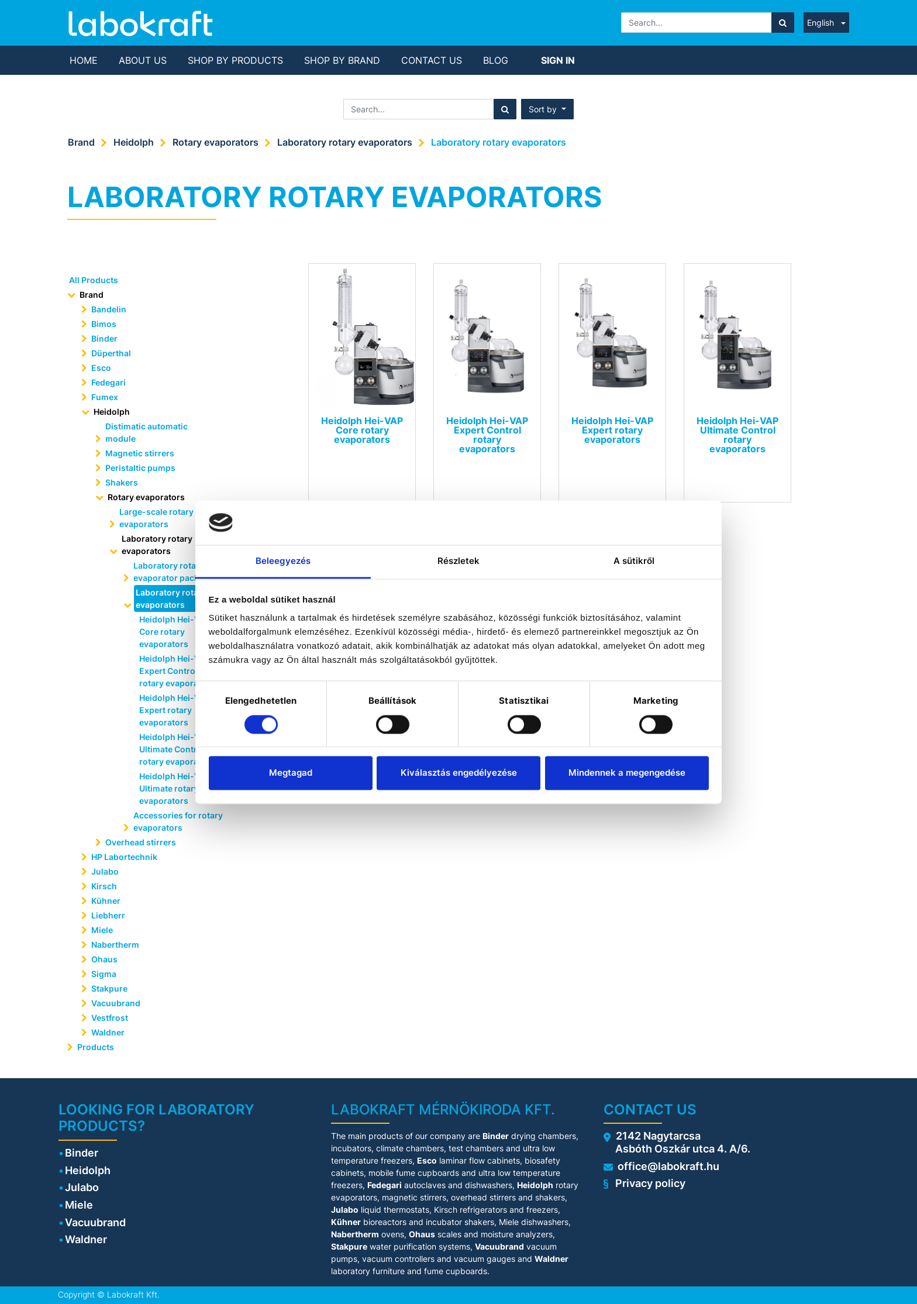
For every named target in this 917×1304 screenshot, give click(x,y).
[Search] (782, 22)
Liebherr (108, 915)
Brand (81, 142)
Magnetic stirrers (139, 453)
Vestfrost (109, 1018)
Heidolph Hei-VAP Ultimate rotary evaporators (175, 788)
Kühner (105, 901)
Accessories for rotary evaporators (178, 821)
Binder (104, 338)
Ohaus (104, 959)
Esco (101, 368)
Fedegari (108, 382)
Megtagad (290, 773)
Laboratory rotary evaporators (344, 142)
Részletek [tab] (458, 561)
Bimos (103, 324)
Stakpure (109, 988)
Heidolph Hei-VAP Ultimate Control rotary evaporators (177, 749)
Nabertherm (115, 944)
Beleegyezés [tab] (283, 561)
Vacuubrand (115, 1003)
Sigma (103, 974)
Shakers (121, 482)
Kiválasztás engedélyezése (459, 773)
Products (95, 1047)
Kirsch (104, 886)
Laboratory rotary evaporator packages (175, 571)
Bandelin (108, 309)
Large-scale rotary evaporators (156, 518)
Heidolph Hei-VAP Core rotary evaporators (175, 631)
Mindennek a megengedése (626, 773)
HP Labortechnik (124, 857)
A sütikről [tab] (634, 561)
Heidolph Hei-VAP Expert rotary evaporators (175, 710)
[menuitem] (83, 60)
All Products (93, 280)
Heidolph (133, 142)
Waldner (108, 1032)
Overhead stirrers (140, 842)
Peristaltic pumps (140, 468)
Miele (102, 930)
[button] (547, 109)
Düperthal (111, 353)
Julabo (105, 871)
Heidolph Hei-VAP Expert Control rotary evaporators (177, 670)
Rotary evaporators (215, 142)
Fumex (104, 397)
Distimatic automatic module (146, 432)
